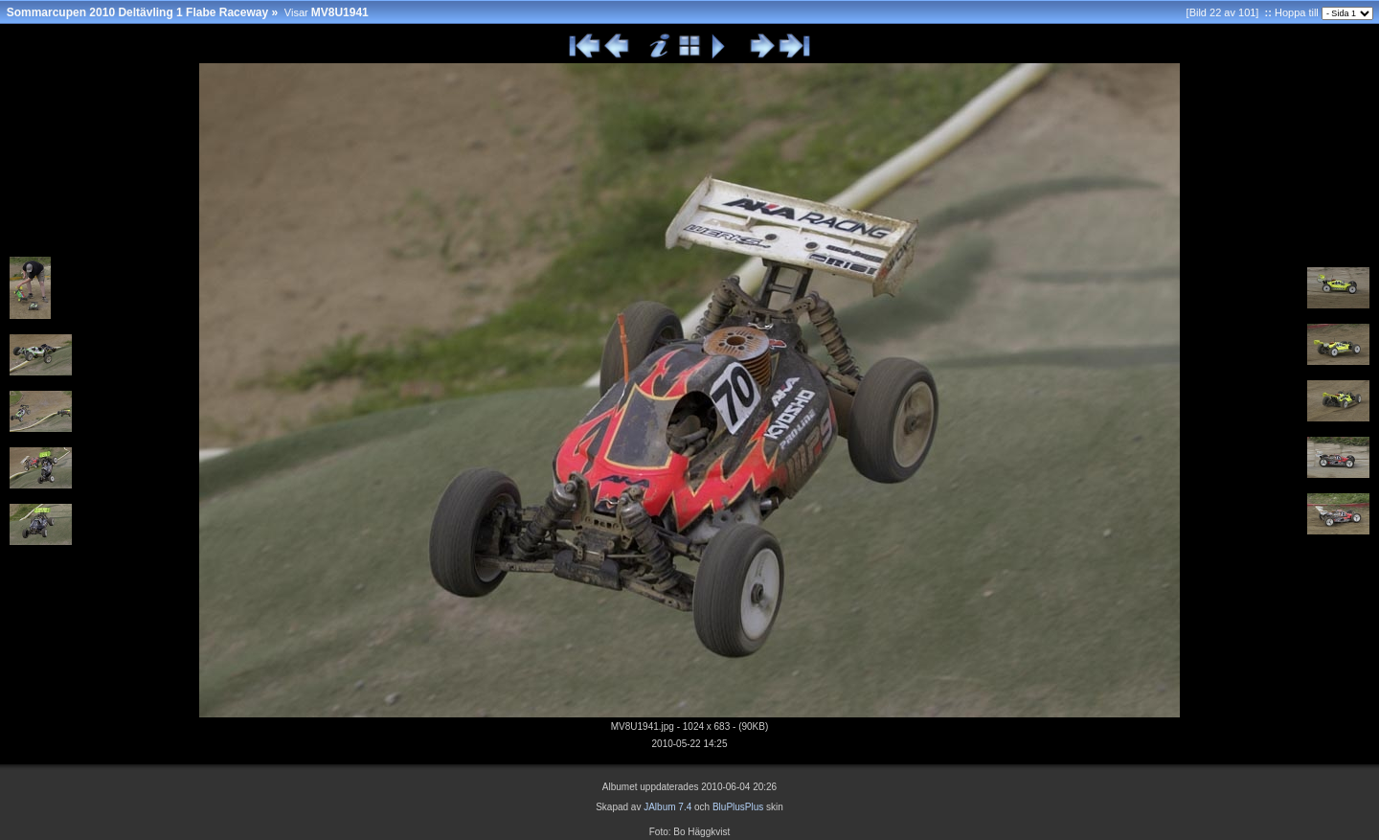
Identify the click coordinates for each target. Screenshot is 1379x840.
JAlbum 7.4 (667, 807)
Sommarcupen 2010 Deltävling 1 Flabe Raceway (137, 12)
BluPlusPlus (737, 807)
